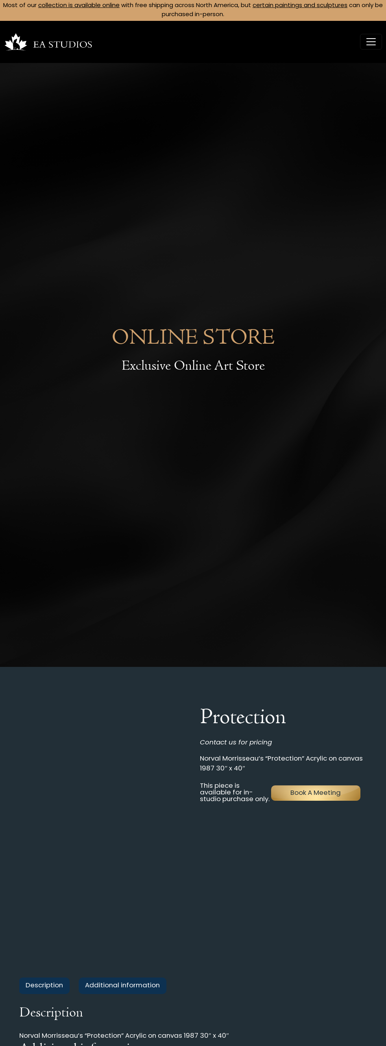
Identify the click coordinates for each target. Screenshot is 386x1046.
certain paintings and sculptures (300, 6)
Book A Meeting (315, 793)
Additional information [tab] (122, 985)
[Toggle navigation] (371, 42)
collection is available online (79, 6)
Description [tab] (44, 985)
